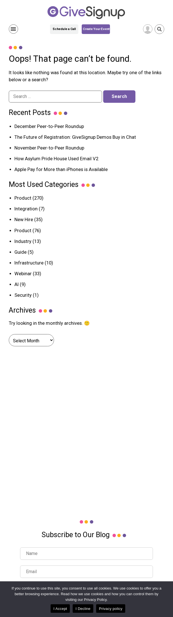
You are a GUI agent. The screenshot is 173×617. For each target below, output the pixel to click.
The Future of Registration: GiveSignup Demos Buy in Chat (75, 137)
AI (16, 284)
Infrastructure (29, 263)
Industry (22, 241)
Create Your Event (96, 29)
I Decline (82, 609)
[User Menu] (147, 29)
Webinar (23, 273)
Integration (26, 209)
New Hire (23, 219)
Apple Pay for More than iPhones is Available (61, 169)
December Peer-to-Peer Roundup (49, 126)
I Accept (60, 609)
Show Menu (13, 29)
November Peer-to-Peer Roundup (49, 148)
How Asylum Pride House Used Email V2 (56, 158)
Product (22, 198)
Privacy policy (110, 609)
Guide (20, 252)
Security (23, 295)
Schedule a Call (64, 29)
